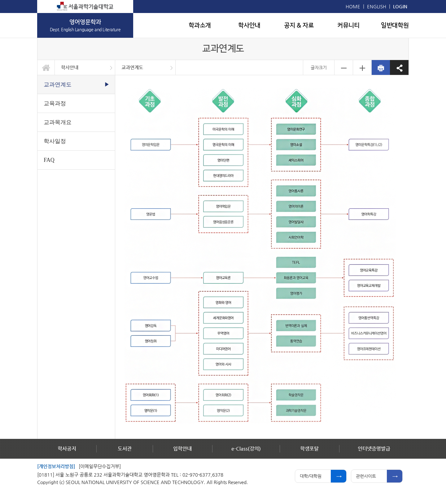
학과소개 (200, 25)
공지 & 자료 (299, 25)
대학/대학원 (310, 476)
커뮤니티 (348, 25)
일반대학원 (395, 25)
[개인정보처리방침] (56, 466)
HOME (353, 6)
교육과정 (55, 103)
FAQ (49, 160)
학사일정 (55, 141)
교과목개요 (58, 122)
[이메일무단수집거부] (100, 466)
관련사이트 (366, 476)
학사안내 (249, 25)
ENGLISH (376, 6)
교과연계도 (132, 67)
